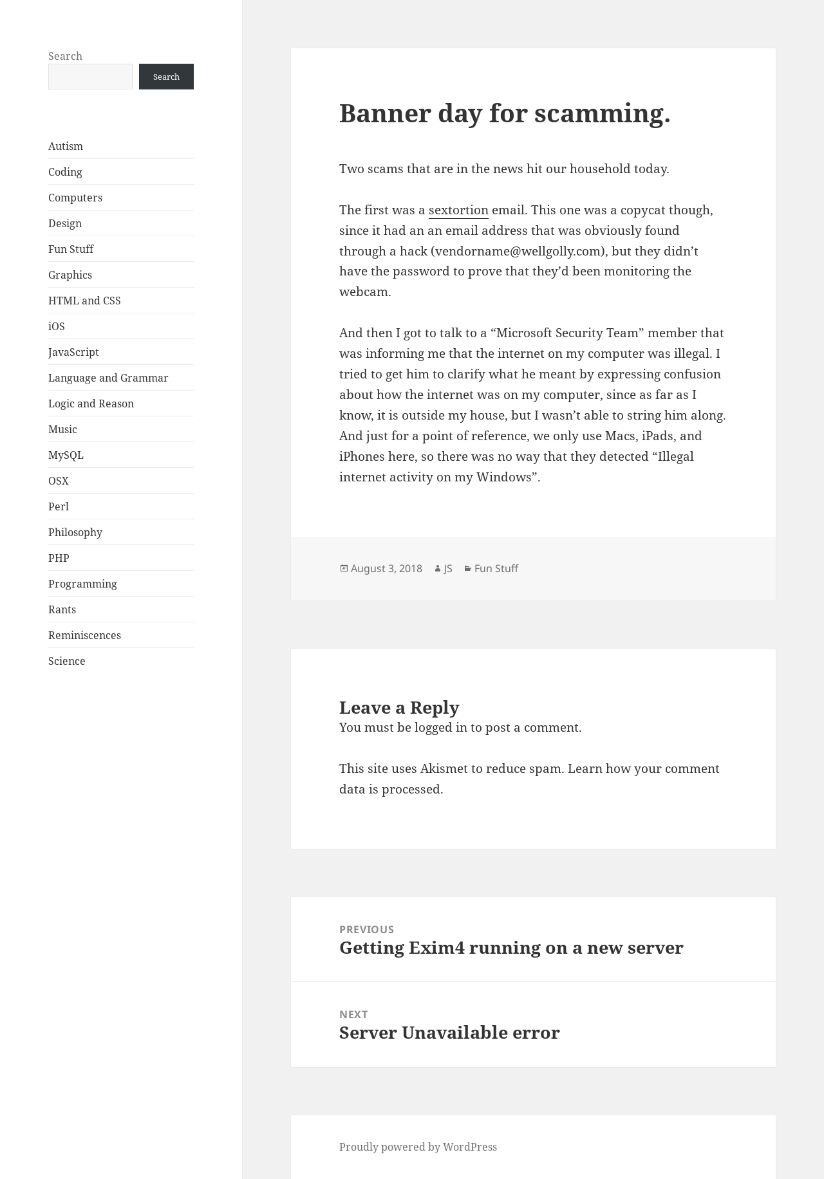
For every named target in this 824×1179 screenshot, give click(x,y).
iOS (56, 326)
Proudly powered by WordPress (418, 1147)
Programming (82, 584)
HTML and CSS (84, 300)
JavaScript (73, 352)
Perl (58, 506)
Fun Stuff (70, 249)
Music (62, 429)
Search (65, 56)
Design (65, 223)
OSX (58, 481)
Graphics (70, 275)
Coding (65, 172)
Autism (65, 146)
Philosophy (75, 532)
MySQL (66, 455)
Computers (75, 197)
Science (67, 661)
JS (448, 568)
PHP (59, 558)
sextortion (459, 209)
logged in (441, 727)
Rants (62, 609)
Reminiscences (84, 635)
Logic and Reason (91, 403)
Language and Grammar (108, 378)
